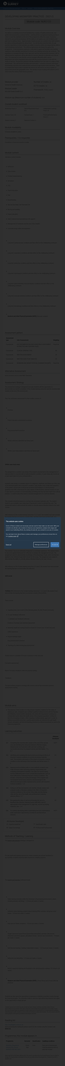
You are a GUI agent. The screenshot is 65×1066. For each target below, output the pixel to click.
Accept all (55, 544)
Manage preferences (41, 544)
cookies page (13, 536)
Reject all (8, 544)
